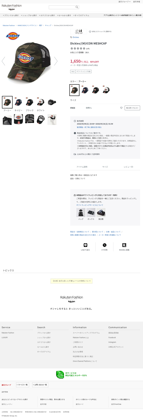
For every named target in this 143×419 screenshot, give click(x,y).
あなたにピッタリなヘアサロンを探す (15, 399)
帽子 (40, 25)
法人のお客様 (78, 352)
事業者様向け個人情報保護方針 (36, 412)
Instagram (112, 342)
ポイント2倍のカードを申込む (86, 399)
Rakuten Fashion (23, 7)
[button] (3, 61)
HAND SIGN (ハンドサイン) (27, 25)
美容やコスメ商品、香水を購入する (52, 399)
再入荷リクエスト (132, 108)
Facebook (112, 338)
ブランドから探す (44, 333)
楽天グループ (124, 2)
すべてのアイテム (44, 352)
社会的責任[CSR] (55, 412)
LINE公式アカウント (116, 347)
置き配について (97, 232)
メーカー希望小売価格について (110, 235)
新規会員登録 (114, 333)
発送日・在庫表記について (79, 232)
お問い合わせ (78, 347)
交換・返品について (113, 232)
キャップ (48, 25)
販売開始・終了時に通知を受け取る (89, 127)
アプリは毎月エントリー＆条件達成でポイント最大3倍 (122, 15)
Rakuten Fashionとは (81, 338)
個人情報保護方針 (16, 412)
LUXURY (5, 338)
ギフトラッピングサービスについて (89, 205)
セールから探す (43, 347)
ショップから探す (44, 338)
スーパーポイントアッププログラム (86, 333)
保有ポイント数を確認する (120, 399)
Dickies (76, 37)
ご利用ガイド (78, 342)
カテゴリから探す (44, 342)
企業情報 (5, 412)
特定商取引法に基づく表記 (83, 356)
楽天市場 (136, 2)
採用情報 (66, 412)
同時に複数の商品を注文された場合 (83, 235)
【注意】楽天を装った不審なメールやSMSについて (71, 281)
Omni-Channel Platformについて (85, 361)
